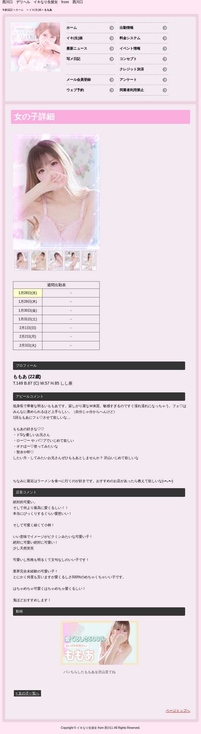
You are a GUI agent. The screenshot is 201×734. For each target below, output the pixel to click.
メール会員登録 (78, 80)
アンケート (128, 80)
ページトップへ (178, 711)
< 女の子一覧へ (27, 693)
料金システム (130, 38)
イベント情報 (130, 48)
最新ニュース (76, 48)
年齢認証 (7, 9)
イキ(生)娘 (35, 9)
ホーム (21, 9)
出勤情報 (126, 28)
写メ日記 (73, 59)
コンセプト (128, 59)
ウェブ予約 (75, 90)
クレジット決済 (132, 69)
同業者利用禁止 (132, 90)
